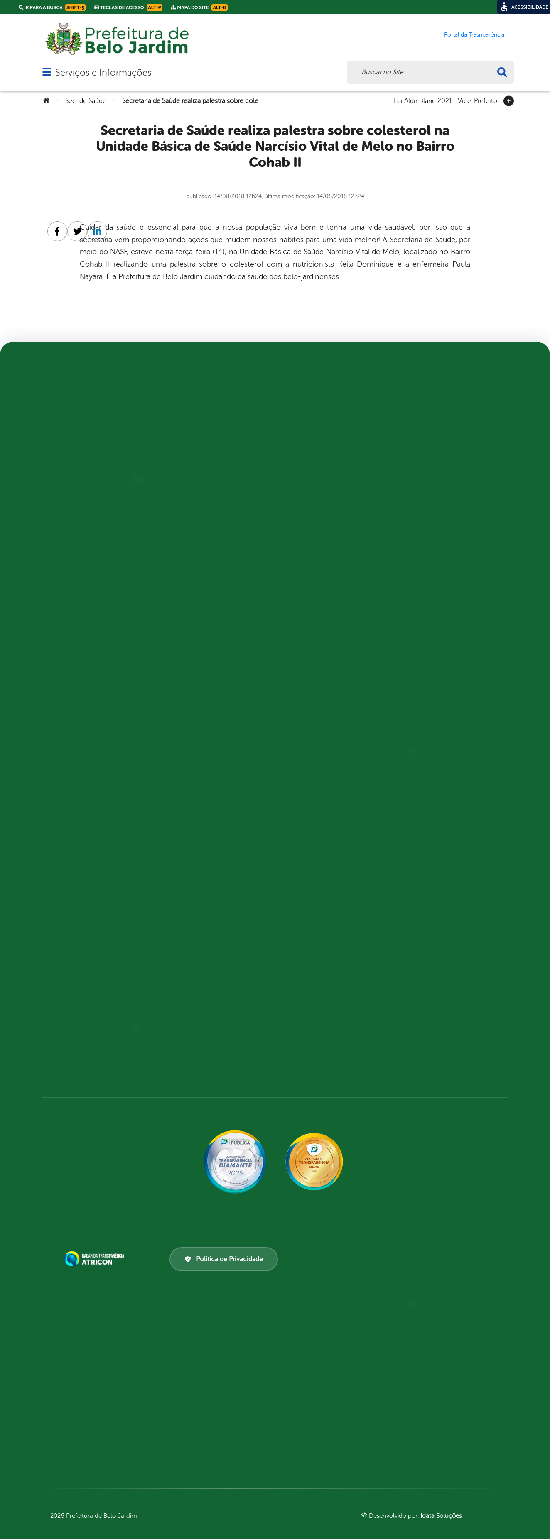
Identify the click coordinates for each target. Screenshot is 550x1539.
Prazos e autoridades (448, 475)
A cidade (69, 460)
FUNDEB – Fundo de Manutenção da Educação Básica (214, 669)
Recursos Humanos (325, 709)
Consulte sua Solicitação (455, 415)
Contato (69, 564)
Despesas (308, 535)
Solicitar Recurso (443, 505)
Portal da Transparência (215, 1048)
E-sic (183, 978)
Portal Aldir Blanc (206, 1033)
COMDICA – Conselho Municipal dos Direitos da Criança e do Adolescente (214, 529)
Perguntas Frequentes (91, 639)
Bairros (68, 445)
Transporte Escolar (207, 1062)
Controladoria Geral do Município (214, 574)
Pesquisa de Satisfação (330, 654)
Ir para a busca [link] (52, 7)
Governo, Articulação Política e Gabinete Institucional (210, 719)
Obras (185, 813)
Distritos (70, 505)
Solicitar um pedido (446, 519)
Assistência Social (204, 415)
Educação (311, 410)
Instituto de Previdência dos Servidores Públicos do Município (219, 754)
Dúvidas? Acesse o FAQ (90, 1018)
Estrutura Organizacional (337, 580)
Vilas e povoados (83, 475)
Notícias (69, 669)
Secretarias (194, 918)
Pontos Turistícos (84, 624)
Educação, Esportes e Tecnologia (208, 624)
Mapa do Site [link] (199, 7)
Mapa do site (75, 534)
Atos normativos (321, 440)
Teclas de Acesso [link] (128, 7)
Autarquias (193, 430)
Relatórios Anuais (84, 1062)
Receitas (308, 694)
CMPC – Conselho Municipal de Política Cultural (218, 475)
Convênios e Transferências (339, 495)
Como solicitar (439, 400)
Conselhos (193, 554)
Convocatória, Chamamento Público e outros (338, 515)
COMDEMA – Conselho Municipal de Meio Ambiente (215, 500)
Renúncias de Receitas (329, 724)
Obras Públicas (318, 639)
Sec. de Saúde (85, 101)
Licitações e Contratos (331, 624)
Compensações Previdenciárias (316, 475)
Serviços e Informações (103, 72)
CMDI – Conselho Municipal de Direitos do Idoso (217, 450)
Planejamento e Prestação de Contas (340, 674)
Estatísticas (433, 445)
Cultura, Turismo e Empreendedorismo (204, 599)
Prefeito (69, 430)
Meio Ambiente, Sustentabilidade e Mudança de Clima (217, 789)
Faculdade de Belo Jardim (216, 644)
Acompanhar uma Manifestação (82, 968)
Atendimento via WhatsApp (97, 988)
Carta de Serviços (204, 963)
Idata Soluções (441, 1515)
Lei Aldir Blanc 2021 (423, 100)
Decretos (429, 430)
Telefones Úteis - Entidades (98, 519)
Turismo (69, 594)
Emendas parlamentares (332, 565)
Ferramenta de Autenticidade (197, 998)
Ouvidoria (192, 1018)
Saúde (185, 878)
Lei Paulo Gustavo (84, 549)
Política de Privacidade (223, 1259)
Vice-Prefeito (477, 100)
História (69, 490)
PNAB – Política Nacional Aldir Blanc (94, 719)
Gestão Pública (199, 694)
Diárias (306, 550)
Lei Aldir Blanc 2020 (87, 699)
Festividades (75, 609)
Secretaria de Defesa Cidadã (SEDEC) (218, 898)
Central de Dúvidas (325, 455)
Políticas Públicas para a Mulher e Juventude (213, 833)
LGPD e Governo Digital (331, 610)
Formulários (435, 460)
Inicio (304, 595)
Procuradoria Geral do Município (212, 858)
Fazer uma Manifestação (94, 1033)
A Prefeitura (75, 684)
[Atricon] (96, 1259)
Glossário (71, 654)
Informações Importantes (97, 1048)
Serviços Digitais (82, 579)
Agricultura (195, 400)
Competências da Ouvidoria (99, 1003)
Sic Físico (429, 490)
